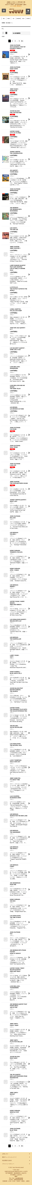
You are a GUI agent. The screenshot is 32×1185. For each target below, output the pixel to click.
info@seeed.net (18, 1179)
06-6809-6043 (19, 1178)
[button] (4, 10)
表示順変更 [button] (16, 33)
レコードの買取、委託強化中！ (16, 5)
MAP (16, 1176)
